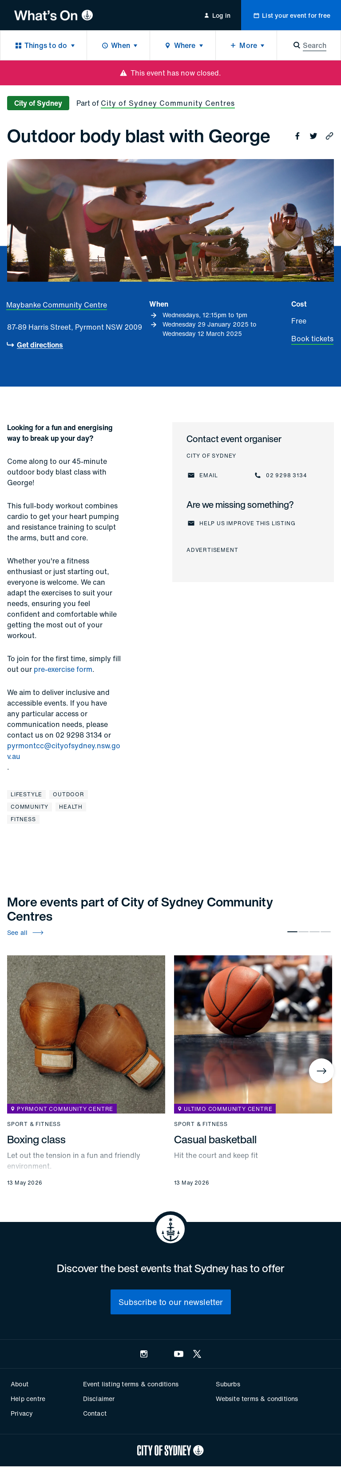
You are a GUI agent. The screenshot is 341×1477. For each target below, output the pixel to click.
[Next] (321, 1070)
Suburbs (228, 1384)
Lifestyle (26, 794)
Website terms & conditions (257, 1398)
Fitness (23, 819)
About (19, 1384)
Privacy (22, 1413)
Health (71, 806)
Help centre (28, 1398)
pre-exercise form (63, 669)
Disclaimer (99, 1398)
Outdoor (68, 794)
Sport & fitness (34, 1124)
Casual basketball (215, 1139)
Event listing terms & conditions (130, 1384)
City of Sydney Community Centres (168, 103)
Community (29, 806)
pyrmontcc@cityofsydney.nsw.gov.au (63, 751)
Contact (95, 1413)
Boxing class (36, 1139)
